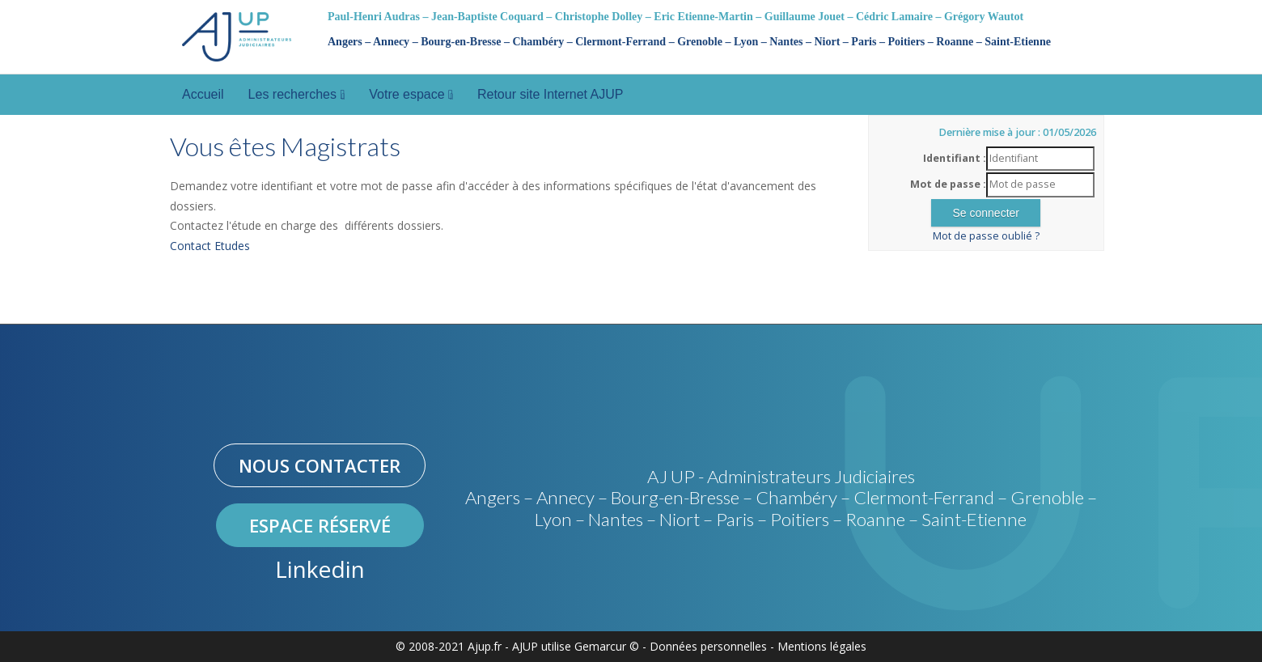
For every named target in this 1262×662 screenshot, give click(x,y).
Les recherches (296, 94)
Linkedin (320, 569)
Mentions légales (821, 646)
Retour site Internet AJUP (550, 94)
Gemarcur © (606, 646)
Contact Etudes (210, 245)
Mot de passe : (948, 184)
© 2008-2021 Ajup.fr (449, 646)
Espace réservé (320, 525)
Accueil (203, 94)
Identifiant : (954, 158)
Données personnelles (708, 646)
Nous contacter (319, 465)
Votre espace (411, 94)
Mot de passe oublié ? (986, 236)
